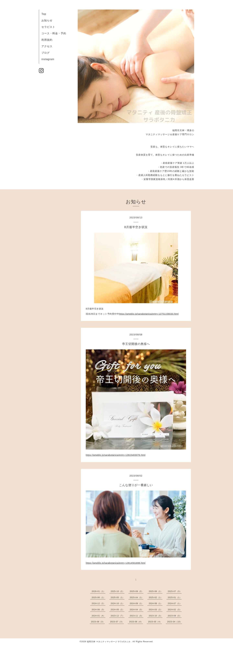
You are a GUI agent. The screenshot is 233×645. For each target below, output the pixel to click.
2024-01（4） (98, 616)
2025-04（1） (137, 597)
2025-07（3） (175, 591)
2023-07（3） (117, 622)
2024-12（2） (98, 603)
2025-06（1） (98, 597)
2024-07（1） (175, 603)
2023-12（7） (117, 616)
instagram (47, 59)
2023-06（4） (136, 622)
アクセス (46, 46)
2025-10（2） (117, 591)
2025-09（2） (137, 591)
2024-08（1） (155, 603)
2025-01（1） (175, 597)
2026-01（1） (98, 591)
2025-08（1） (155, 591)
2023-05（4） (155, 622)
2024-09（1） (137, 603)
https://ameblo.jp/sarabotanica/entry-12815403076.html (115, 455)
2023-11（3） (137, 616)
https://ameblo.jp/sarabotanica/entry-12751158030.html (149, 314)
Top (43, 14)
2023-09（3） (175, 616)
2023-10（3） (155, 616)
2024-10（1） (117, 603)
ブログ (45, 52)
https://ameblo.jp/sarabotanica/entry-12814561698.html (115, 563)
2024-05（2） (117, 609)
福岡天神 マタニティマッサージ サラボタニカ (109, 641)
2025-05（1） (117, 597)
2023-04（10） (174, 622)
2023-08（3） (98, 622)
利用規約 (46, 39)
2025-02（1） (155, 597)
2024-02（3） (175, 609)
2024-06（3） (98, 609)
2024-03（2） (155, 609)
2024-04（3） (137, 609)
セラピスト (48, 27)
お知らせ (46, 20)
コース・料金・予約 (53, 33)
